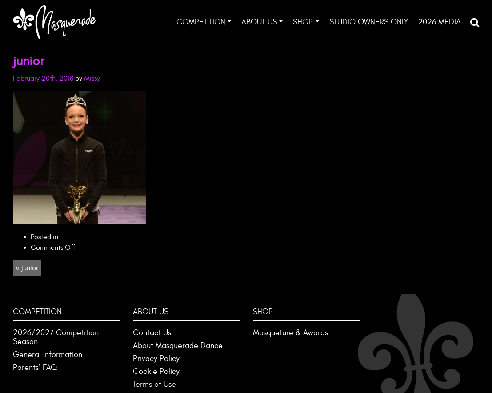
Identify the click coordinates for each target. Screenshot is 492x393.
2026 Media (439, 22)
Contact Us (152, 332)
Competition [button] (200, 22)
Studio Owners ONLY (368, 22)
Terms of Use (154, 384)
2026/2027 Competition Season (56, 337)
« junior (27, 268)
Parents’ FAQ (35, 367)
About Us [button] (259, 22)
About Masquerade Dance (178, 345)
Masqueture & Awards (290, 332)
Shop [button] (303, 22)
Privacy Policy (156, 358)
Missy (92, 78)
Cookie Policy (156, 371)
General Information (47, 354)
